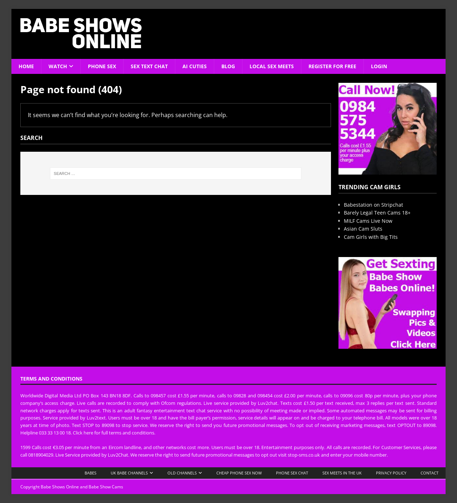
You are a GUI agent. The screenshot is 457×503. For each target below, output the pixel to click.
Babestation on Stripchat (373, 204)
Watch (58, 66)
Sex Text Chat (149, 66)
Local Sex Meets (272, 66)
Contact (429, 473)
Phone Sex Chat (292, 473)
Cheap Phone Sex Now (239, 473)
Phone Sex (102, 66)
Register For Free (332, 66)
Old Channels (182, 473)
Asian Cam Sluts (363, 228)
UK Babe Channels (129, 473)
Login (379, 66)
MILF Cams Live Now (368, 220)
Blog (228, 66)
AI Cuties (194, 66)
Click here (83, 432)
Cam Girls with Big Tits (371, 236)
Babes (90, 473)
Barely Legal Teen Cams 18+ (377, 212)
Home (26, 66)
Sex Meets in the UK (342, 473)
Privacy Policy (391, 473)
